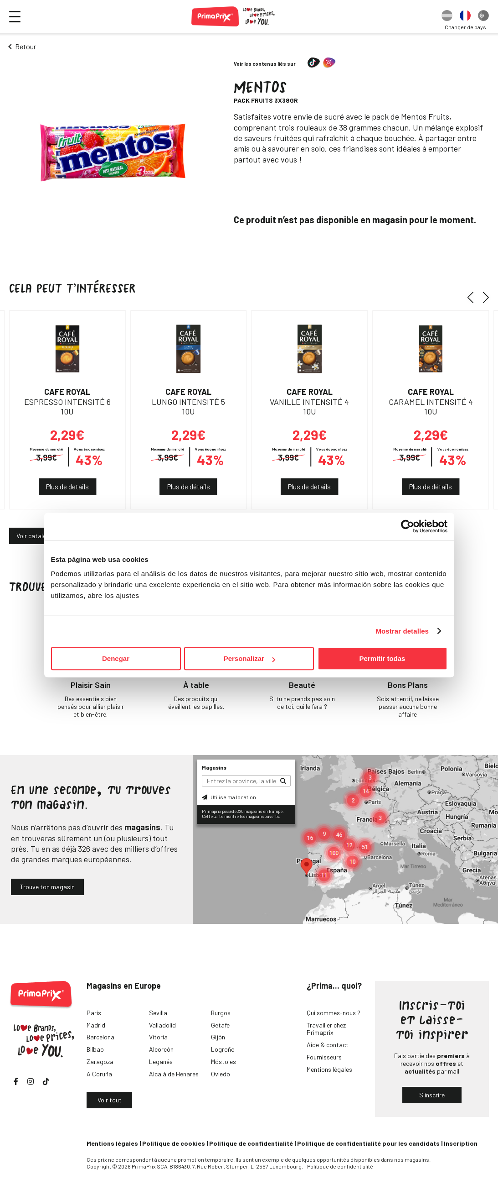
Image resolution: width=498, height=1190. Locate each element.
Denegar (115, 658)
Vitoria (158, 1037)
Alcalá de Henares (174, 1074)
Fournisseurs (324, 1057)
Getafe (220, 1025)
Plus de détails (67, 486)
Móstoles (223, 1061)
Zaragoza (100, 1061)
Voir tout (110, 1100)
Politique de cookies (173, 1143)
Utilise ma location (229, 797)
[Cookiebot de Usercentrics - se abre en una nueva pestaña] (407, 526)
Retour (25, 46)
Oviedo (220, 1074)
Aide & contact (328, 1044)
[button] (473, 298)
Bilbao (95, 1049)
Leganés (161, 1061)
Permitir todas (382, 658)
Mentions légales (329, 1069)
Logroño (223, 1049)
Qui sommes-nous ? (333, 1013)
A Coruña (99, 1074)
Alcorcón (161, 1049)
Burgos (221, 1013)
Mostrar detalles (402, 631)
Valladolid (162, 1025)
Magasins (214, 767)
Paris (94, 1013)
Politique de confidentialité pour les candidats (368, 1143)
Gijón (218, 1037)
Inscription (460, 1143)
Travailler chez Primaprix (326, 1029)
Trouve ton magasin (47, 887)
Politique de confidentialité (251, 1143)
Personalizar (249, 658)
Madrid (96, 1025)
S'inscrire (432, 1095)
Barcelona (100, 1037)
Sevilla (158, 1013)
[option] (447, 16)
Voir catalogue (36, 536)
